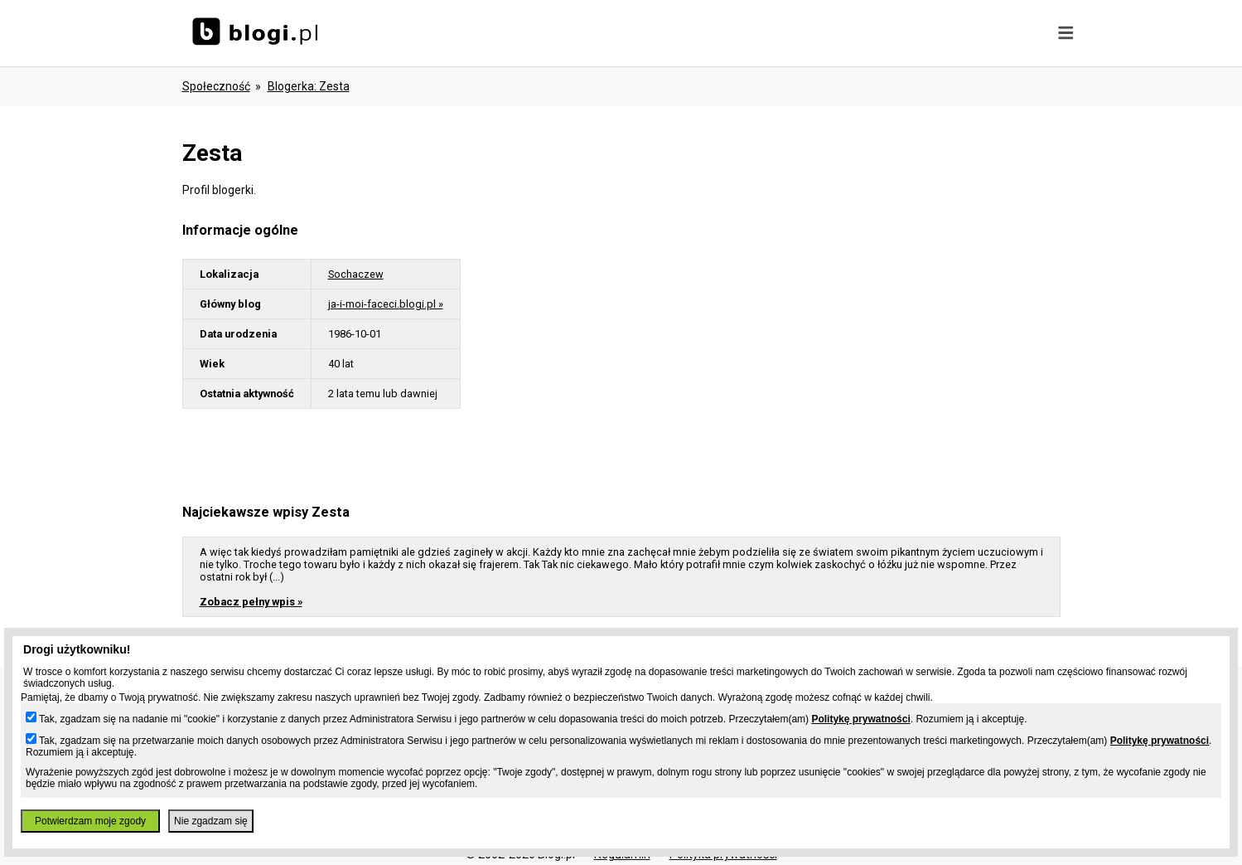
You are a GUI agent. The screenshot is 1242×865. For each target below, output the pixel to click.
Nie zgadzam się (211, 821)
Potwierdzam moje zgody (90, 821)
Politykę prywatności (860, 719)
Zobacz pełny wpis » (251, 601)
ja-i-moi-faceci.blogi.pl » (385, 304)
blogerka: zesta (309, 86)
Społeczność (216, 86)
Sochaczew (356, 274)
